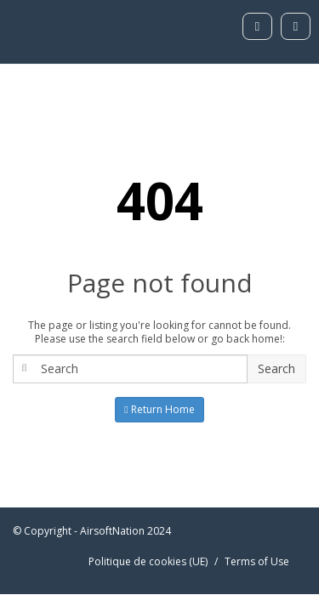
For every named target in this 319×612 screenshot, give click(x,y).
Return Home (159, 409)
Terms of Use (257, 561)
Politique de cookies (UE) (148, 561)
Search (276, 368)
